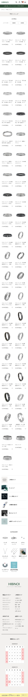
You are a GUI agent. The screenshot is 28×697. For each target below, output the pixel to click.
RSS (4, 630)
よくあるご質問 (18, 600)
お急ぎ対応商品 (14, 569)
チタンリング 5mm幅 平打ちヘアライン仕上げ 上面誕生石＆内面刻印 (8, 305)
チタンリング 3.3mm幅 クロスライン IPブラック (21, 224)
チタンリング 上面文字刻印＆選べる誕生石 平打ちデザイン (7, 143)
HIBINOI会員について (19, 619)
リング (5, 542)
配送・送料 (17, 604)
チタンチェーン (6, 606)
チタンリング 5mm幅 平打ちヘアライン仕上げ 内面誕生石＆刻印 (21, 284)
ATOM (6, 630)
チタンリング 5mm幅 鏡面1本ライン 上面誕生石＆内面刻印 (7, 426)
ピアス (22, 542)
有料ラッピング (23, 556)
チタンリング (18, 444)
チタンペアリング (6, 600)
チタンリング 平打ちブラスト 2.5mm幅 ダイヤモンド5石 (20, 42)
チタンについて (6, 621)
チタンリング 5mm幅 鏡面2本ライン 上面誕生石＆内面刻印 (7, 365)
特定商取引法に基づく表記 (8, 624)
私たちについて (6, 619)
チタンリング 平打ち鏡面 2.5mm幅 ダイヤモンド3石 (20, 102)
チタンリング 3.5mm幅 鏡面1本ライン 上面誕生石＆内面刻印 (8, 385)
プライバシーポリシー (7, 627)
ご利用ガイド (18, 598)
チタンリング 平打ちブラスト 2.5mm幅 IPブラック (7, 62)
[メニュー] (25, 2)
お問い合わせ (18, 611)
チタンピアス (5, 604)
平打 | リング (9, 9)
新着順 (22, 23)
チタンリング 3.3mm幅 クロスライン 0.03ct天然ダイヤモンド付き (8, 224)
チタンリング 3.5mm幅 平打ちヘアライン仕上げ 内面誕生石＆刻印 (21, 264)
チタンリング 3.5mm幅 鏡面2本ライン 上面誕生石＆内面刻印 (8, 325)
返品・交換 (17, 606)
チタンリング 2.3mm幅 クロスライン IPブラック (21, 183)
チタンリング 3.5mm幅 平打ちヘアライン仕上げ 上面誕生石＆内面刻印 (8, 284)
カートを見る (18, 624)
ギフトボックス (6, 609)
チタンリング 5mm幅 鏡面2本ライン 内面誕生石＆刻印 (20, 345)
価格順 (14, 23)
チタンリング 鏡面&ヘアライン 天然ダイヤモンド (7, 163)
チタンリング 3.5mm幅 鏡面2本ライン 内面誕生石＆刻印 (21, 305)
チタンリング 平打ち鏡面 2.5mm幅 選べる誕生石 (7, 102)
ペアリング (14, 542)
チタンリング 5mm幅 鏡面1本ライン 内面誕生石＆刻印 (20, 406)
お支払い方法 (18, 602)
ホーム (2, 9)
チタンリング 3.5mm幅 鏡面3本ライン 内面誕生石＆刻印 (21, 244)
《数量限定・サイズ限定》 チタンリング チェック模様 (20, 426)
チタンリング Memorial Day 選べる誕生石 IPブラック (20, 122)
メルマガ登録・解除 (19, 626)
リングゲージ (5, 569)
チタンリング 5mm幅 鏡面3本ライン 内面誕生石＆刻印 (7, 264)
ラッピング (17, 609)
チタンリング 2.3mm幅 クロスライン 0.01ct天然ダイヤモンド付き (8, 183)
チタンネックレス (6, 602)
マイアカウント (18, 621)
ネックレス (5, 556)
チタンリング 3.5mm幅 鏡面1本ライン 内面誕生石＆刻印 (21, 365)
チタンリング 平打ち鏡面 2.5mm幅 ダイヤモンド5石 (7, 82)
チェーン (14, 556)
